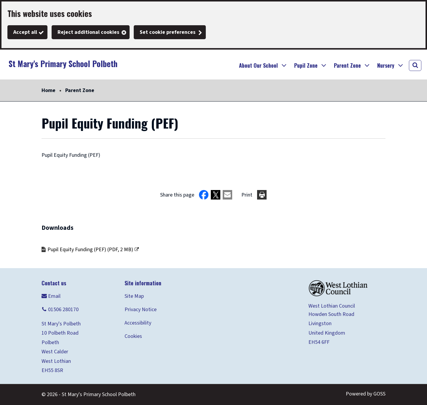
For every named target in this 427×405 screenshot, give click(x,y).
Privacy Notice (141, 309)
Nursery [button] (385, 65)
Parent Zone (79, 90)
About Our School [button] (258, 65)
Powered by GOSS (365, 394)
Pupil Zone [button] (306, 65)
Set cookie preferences (167, 32)
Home (48, 90)
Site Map (134, 296)
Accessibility (138, 323)
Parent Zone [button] (347, 65)
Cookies (133, 336)
